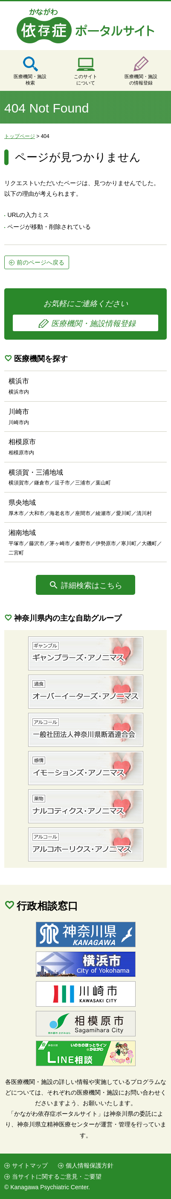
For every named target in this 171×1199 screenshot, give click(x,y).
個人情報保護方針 (89, 1165)
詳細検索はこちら (91, 585)
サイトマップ (30, 1165)
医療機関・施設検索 (30, 79)
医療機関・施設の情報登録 (141, 79)
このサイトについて (85, 79)
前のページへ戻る (40, 262)
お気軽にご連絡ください (85, 315)
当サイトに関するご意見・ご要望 (56, 1176)
